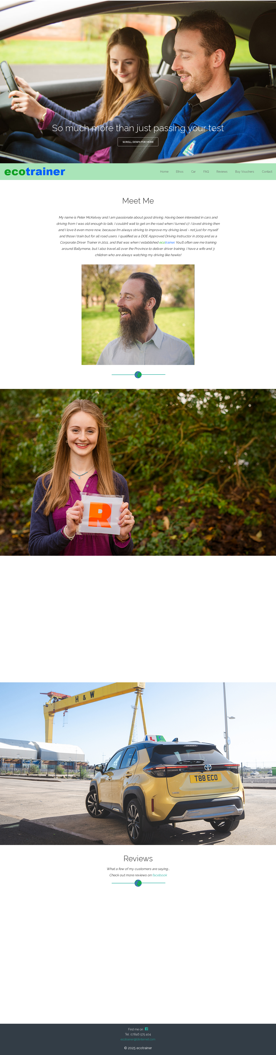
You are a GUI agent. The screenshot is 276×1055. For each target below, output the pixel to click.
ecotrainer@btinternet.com (138, 1039)
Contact (267, 171)
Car (193, 171)
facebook (159, 875)
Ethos (179, 171)
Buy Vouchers (244, 171)
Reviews (222, 171)
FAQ (206, 171)
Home (164, 171)
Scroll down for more (138, 142)
